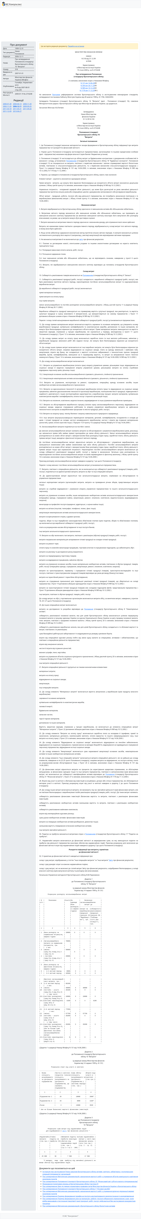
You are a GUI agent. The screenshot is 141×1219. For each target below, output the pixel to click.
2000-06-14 (17, 104)
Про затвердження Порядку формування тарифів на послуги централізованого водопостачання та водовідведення (88, 1196)
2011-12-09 (7, 111)
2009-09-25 (27, 106)
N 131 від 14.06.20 (88, 83)
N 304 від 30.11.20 (88, 85)
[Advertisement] (70, 24)
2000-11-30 (27, 104)
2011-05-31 (17, 109)
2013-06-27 (17, 111)
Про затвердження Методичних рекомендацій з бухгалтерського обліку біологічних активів (78, 1206)
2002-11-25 (7, 106)
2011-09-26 (27, 109)
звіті (64, 1131)
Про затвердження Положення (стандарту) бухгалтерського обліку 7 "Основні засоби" (76, 1189)
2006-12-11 (17, 106)
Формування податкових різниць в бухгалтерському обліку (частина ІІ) (70, 1184)
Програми (56, 94)
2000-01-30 (7, 104)
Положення (88, 609)
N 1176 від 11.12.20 (87, 90)
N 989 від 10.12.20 (88, 88)
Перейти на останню (76, 46)
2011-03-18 (7, 109)
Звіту (111, 860)
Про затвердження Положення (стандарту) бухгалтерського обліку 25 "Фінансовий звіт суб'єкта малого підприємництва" (90, 1181)
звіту (81, 239)
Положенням (71, 161)
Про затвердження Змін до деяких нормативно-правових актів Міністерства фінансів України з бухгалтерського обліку (89, 1186)
